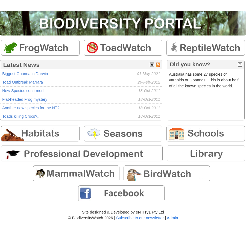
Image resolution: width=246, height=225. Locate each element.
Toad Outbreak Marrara (22, 82)
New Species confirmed (22, 90)
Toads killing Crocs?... (21, 116)
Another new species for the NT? (31, 108)
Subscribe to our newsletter (140, 218)
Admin (172, 218)
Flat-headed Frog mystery (24, 99)
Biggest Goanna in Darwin (25, 74)
